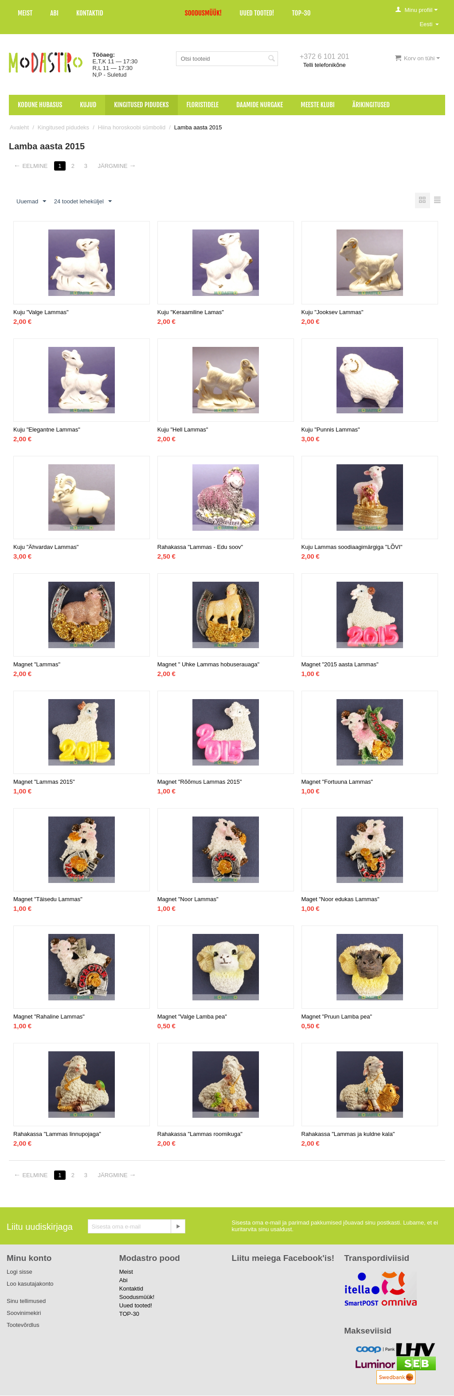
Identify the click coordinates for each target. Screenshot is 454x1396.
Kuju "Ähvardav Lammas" (45, 547)
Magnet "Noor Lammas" (188, 899)
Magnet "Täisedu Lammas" (47, 899)
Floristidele (203, 105)
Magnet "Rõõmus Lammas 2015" (199, 782)
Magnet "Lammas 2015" (44, 782)
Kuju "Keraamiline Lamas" (190, 312)
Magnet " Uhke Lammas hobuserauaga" (208, 664)
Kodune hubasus (40, 105)
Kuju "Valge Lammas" (41, 312)
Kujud (88, 105)
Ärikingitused (371, 105)
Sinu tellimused (26, 1301)
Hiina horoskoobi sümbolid (131, 127)
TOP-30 (301, 13)
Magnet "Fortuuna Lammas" (337, 782)
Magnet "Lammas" (36, 664)
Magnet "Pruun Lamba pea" (336, 1017)
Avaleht (19, 127)
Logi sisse (19, 1272)
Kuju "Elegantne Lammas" (46, 430)
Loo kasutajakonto (30, 1284)
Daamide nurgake (259, 105)
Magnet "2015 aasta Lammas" (340, 664)
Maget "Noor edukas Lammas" (340, 899)
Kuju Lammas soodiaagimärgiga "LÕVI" (352, 547)
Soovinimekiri (24, 1313)
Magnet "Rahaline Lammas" (49, 1017)
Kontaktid (89, 13)
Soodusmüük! (203, 13)
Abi (54, 13)
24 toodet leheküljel (83, 201)
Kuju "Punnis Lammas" (330, 430)
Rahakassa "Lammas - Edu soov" (200, 547)
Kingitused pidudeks (141, 105)
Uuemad (31, 201)
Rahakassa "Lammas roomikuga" (200, 1134)
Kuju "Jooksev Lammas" (332, 312)
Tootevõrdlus (23, 1325)
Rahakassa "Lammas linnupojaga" (57, 1134)
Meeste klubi (318, 105)
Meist (25, 13)
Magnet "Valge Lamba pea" (192, 1017)
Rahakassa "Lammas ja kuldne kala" (348, 1134)
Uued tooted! (256, 13)
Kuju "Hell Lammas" (182, 430)
